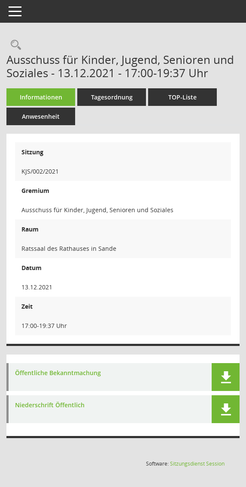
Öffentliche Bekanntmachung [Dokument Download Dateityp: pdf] (58, 373)
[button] (226, 377)
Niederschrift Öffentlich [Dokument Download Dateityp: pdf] (50, 405)
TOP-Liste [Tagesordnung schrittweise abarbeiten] (182, 97)
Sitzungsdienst (197, 463)
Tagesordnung (112, 97)
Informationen (41, 97)
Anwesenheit (41, 116)
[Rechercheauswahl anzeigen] (13, 45)
